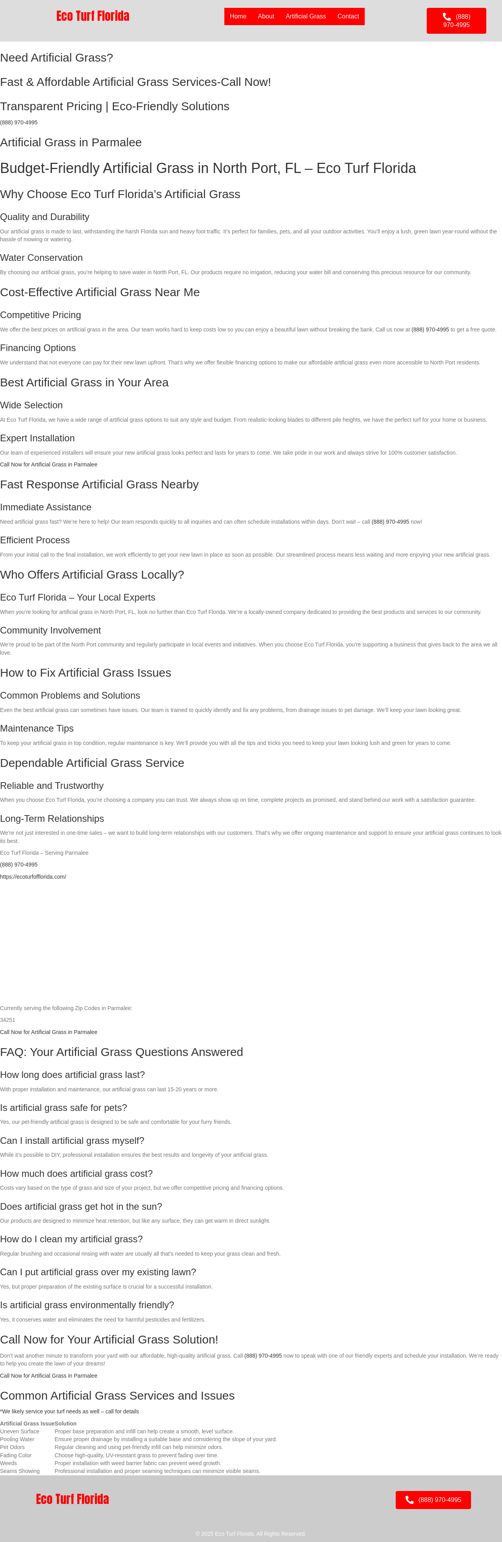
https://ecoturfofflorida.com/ (33, 877)
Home (238, 16)
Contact (348, 16)
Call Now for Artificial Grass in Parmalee (48, 464)
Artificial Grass (306, 16)
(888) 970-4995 (19, 122)
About (266, 16)
